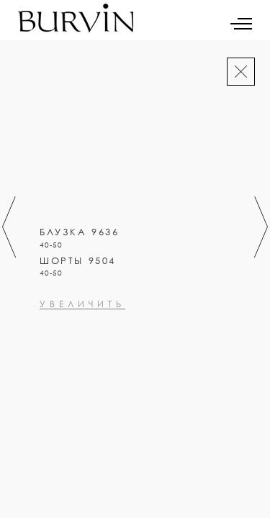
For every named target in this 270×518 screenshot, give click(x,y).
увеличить (82, 366)
